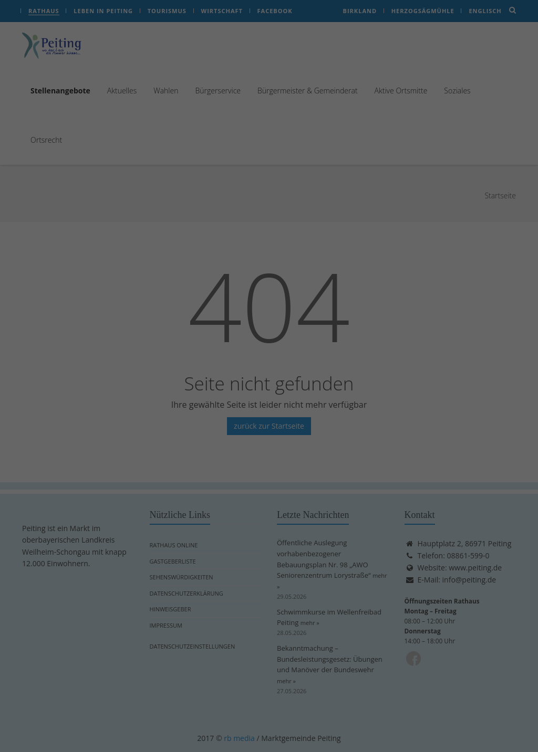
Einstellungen (225, 178)
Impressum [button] (320, 298)
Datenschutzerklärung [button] (272, 298)
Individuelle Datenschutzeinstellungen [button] (269, 274)
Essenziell (305, 31)
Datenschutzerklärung (186, 167)
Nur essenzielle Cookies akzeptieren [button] (269, 242)
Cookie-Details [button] (220, 298)
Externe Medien (315, 86)
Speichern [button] (369, 211)
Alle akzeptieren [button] (168, 211)
